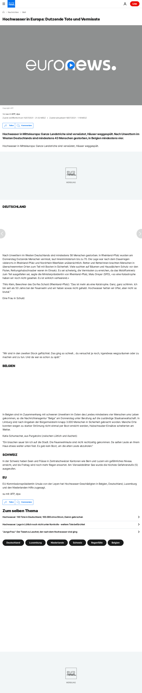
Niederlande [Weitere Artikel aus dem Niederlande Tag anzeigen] (57, 542)
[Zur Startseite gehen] (11, 4)
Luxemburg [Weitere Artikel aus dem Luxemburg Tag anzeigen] (35, 542)
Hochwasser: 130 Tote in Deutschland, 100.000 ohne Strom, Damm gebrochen (43, 517)
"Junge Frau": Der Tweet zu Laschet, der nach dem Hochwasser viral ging (40, 531)
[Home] (3, 12)
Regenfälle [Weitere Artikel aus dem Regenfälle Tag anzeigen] (97, 542)
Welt (24, 12)
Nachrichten (13, 12)
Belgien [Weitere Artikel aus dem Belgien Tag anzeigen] (116, 542)
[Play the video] (71, 65)
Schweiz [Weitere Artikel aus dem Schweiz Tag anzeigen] (77, 542)
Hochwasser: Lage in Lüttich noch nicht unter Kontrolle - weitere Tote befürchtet (44, 524)
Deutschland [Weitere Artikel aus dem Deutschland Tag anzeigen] (13, 542)
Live (135, 3)
